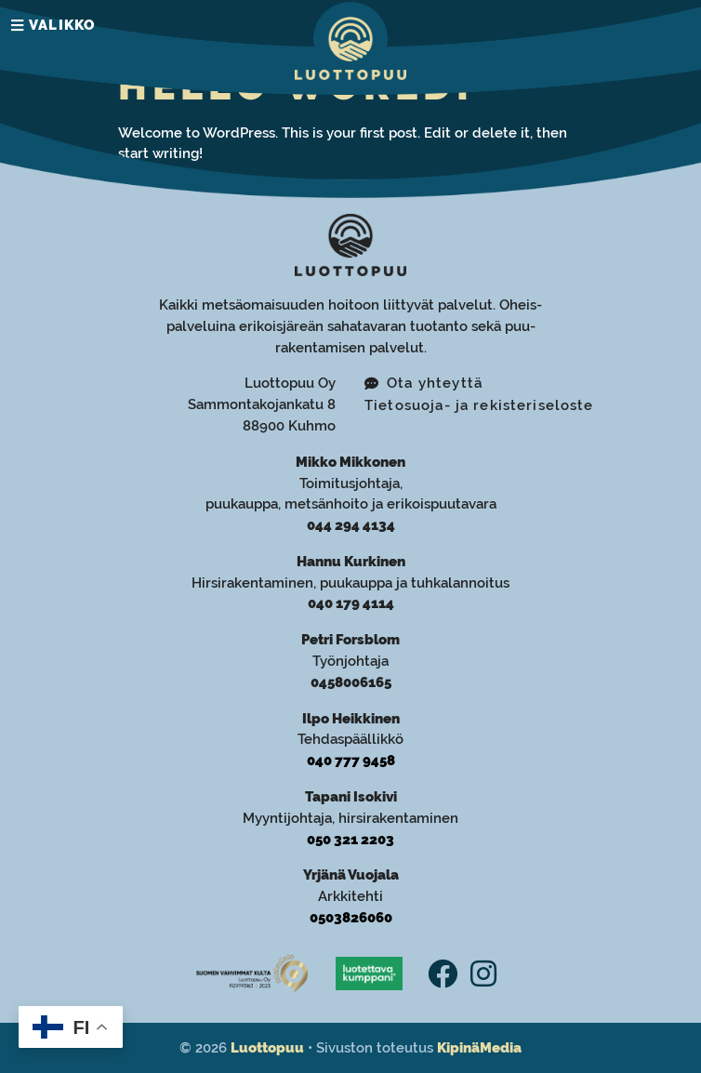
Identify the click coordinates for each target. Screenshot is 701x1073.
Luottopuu (267, 1048)
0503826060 (351, 917)
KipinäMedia (479, 1048)
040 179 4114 (351, 603)
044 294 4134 (351, 525)
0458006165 (351, 682)
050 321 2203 (350, 839)
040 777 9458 (351, 760)
